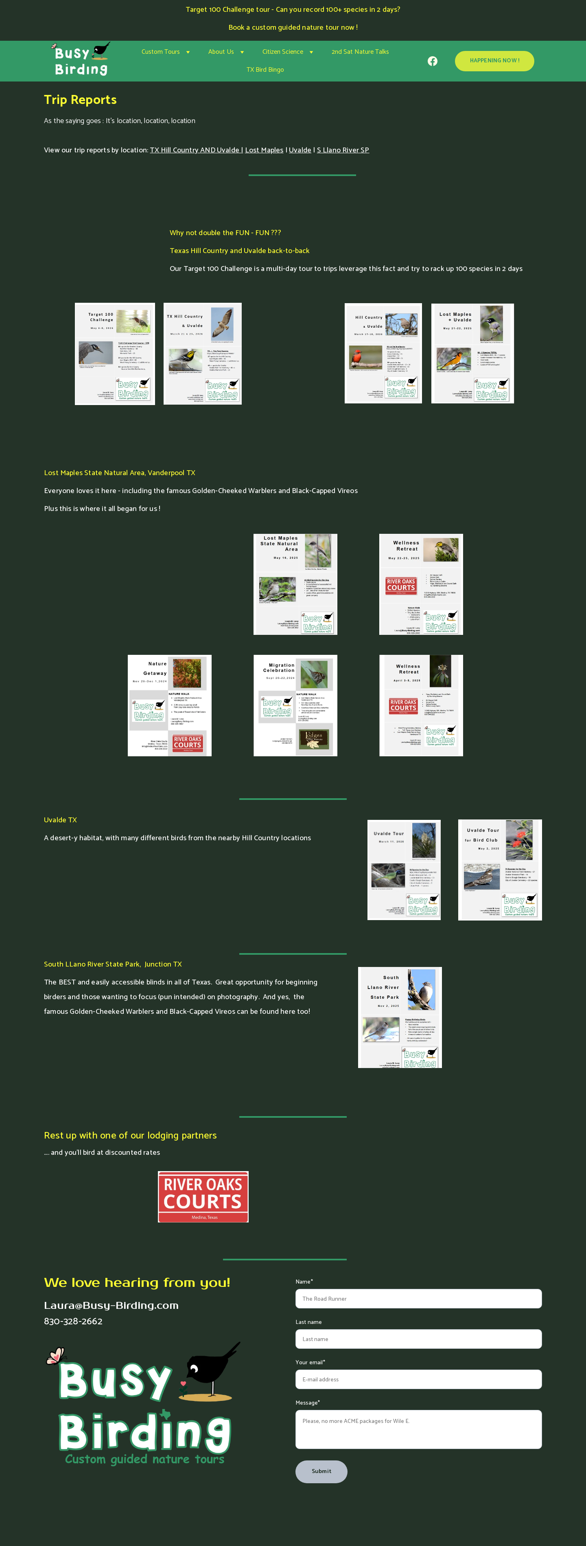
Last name (308, 1322)
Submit (321, 1471)
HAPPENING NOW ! (494, 61)
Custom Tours (161, 51)
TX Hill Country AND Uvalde (194, 150)
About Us (221, 51)
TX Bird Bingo (265, 69)
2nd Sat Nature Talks (360, 51)
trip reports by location (110, 150)
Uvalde (300, 150)
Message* (307, 1403)
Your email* (310, 1363)
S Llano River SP (343, 150)
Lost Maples (264, 150)
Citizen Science (282, 51)
